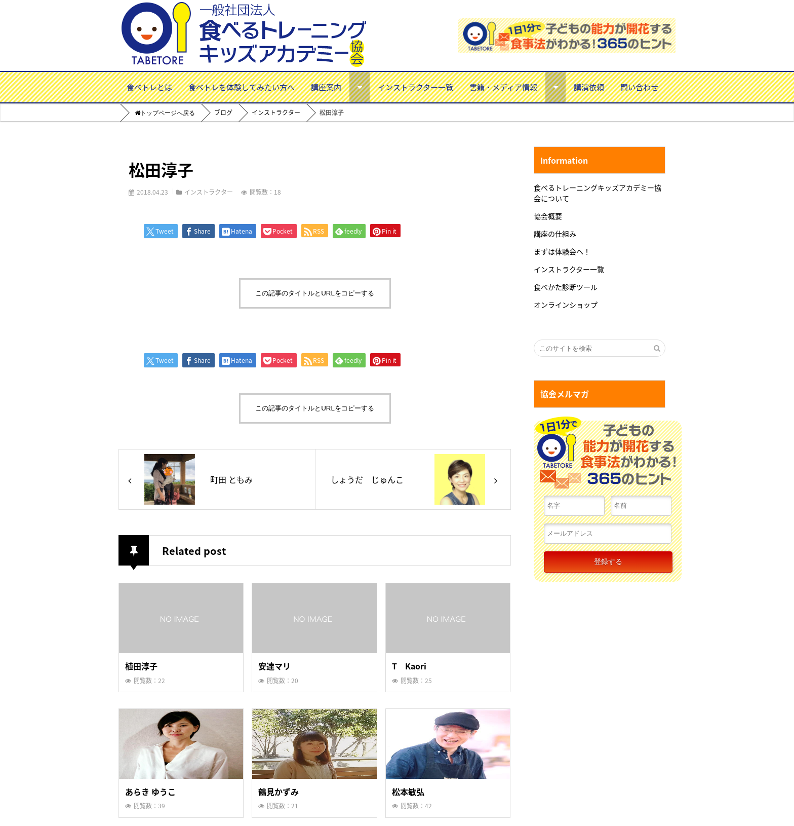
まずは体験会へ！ (562, 251)
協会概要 (548, 216)
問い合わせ (639, 87)
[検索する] (656, 348)
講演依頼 (589, 87)
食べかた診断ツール (566, 287)
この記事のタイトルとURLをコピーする (314, 293)
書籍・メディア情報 (503, 87)
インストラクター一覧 (415, 87)
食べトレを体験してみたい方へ (241, 87)
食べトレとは (149, 87)
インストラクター (208, 191)
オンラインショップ (566, 304)
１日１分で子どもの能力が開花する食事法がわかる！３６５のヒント (608, 456)
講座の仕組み (555, 234)
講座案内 (326, 87)
